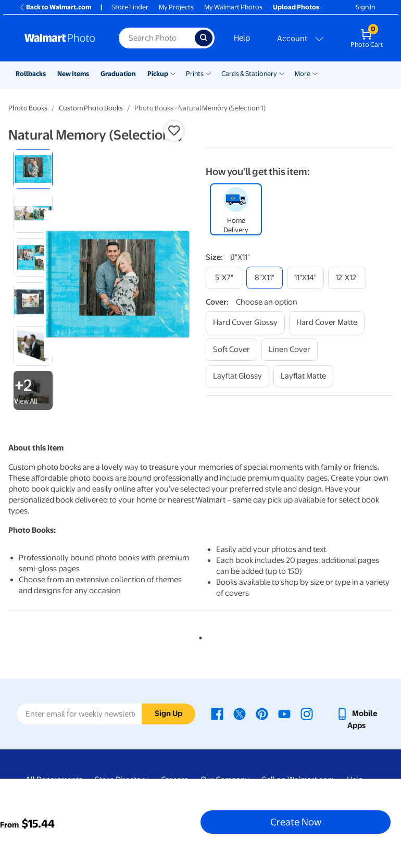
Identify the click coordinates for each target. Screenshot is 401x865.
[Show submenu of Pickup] (173, 73)
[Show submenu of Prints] (208, 73)
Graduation (118, 74)
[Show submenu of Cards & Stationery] (282, 73)
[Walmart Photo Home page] (60, 38)
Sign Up (168, 713)
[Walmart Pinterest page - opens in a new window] (262, 713)
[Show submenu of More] (315, 73)
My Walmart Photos (233, 7)
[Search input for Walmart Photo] (157, 38)
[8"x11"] (264, 278)
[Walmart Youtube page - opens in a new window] (284, 713)
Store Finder (129, 7)
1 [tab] (198, 636)
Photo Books (27, 108)
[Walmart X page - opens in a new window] (239, 713)
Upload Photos (296, 7)
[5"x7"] (224, 278)
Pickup (157, 74)
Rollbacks (31, 74)
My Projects (176, 7)
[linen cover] (289, 350)
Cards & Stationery (249, 74)
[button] (174, 131)
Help (242, 38)
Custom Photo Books (91, 108)
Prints (195, 74)
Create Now (295, 822)
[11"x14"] (305, 278)
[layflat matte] (303, 376)
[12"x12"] (347, 278)
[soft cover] (231, 350)
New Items (73, 74)
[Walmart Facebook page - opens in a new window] (217, 713)
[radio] (33, 169)
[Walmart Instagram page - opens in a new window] (306, 713)
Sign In (365, 7)
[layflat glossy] (237, 376)
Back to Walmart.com (55, 7)
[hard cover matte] (327, 322)
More (302, 74)
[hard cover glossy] (245, 322)
